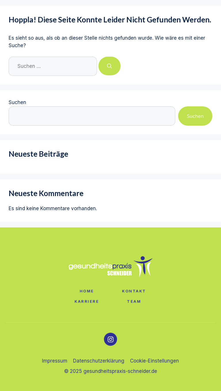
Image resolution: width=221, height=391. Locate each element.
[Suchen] (109, 66)
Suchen (17, 102)
